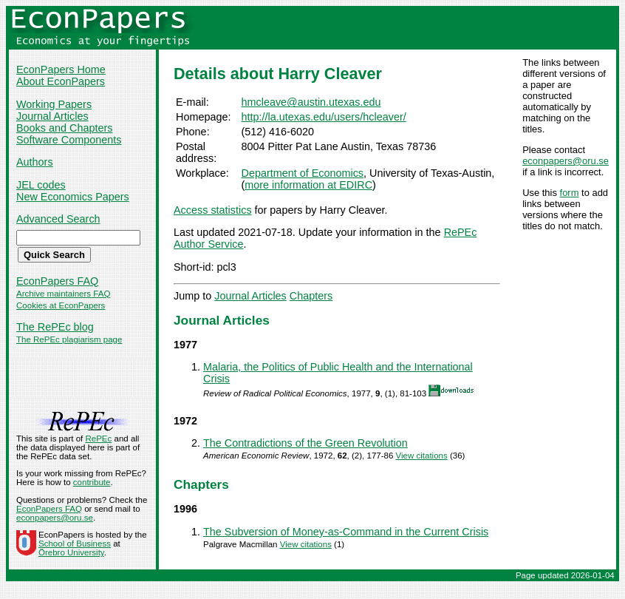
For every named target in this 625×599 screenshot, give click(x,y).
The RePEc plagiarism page (69, 339)
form (569, 192)
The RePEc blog (55, 327)
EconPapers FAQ (57, 281)
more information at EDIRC (308, 185)
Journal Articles (52, 116)
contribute (92, 482)
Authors (34, 162)
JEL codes (41, 185)
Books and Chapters (64, 128)
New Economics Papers (72, 197)
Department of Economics (303, 173)
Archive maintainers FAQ (63, 293)
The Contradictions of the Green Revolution (305, 443)
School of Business (74, 543)
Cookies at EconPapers (60, 305)
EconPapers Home (61, 69)
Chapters (311, 296)
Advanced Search (58, 219)
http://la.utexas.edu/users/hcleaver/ (324, 117)
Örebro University (71, 552)
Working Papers (54, 104)
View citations (422, 455)
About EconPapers (60, 81)
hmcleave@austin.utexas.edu (311, 102)
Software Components (68, 140)
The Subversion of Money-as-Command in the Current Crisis (345, 532)
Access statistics (213, 210)
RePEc (98, 438)
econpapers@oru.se (565, 160)
